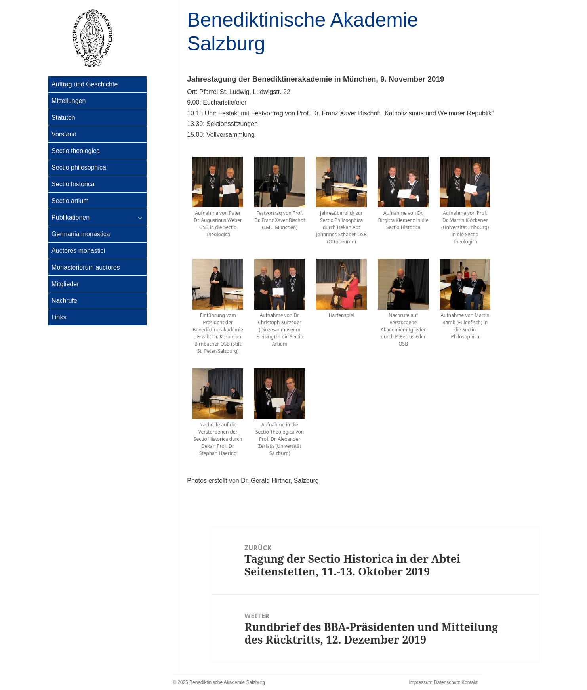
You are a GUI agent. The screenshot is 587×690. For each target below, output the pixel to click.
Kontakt (469, 682)
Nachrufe (64, 300)
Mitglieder (65, 284)
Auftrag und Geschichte (84, 84)
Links (58, 317)
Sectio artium (69, 200)
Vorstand (63, 134)
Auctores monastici (78, 250)
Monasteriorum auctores (85, 267)
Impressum (420, 682)
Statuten (63, 117)
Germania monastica (80, 234)
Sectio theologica (75, 150)
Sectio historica (73, 184)
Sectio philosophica (78, 167)
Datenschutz (447, 682)
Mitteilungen (68, 100)
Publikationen (70, 217)
